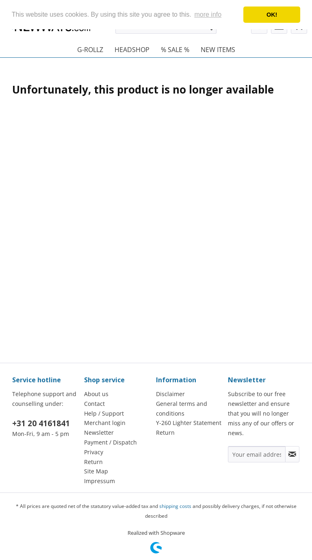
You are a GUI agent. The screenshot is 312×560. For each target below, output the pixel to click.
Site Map (96, 471)
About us (96, 394)
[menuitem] (90, 49)
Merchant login (105, 423)
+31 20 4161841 (41, 423)
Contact (94, 403)
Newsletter (99, 432)
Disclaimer (170, 394)
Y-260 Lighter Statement (188, 423)
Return (93, 462)
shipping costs (175, 506)
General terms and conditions (181, 408)
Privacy (93, 452)
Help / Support (104, 413)
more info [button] (207, 14)
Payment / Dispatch (110, 442)
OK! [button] (271, 14)
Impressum (99, 481)
